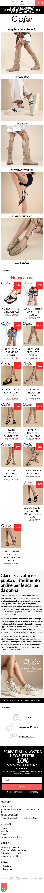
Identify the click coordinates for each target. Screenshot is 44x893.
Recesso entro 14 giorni (27, 727)
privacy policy (32, 792)
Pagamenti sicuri (26, 736)
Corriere (27, 717)
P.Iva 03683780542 (9, 815)
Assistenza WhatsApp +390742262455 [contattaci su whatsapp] (22, 700)
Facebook (7, 866)
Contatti (4, 828)
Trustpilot (5, 270)
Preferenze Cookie (31, 818)
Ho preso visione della (23, 792)
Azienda (4, 831)
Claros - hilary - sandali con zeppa (11, 392)
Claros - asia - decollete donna (32, 352)
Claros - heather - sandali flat (11, 433)
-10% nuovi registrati (22, 8)
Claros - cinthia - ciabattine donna (32, 311)
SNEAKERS (22, 123)
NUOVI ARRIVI (22, 77)
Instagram (7, 869)
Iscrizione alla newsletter (11, 837)
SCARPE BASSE (22, 262)
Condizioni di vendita (10, 856)
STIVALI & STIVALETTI (22, 170)
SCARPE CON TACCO (22, 216)
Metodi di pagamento (10, 847)
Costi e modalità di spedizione (14, 850)
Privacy (4, 834)
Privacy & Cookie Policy (11, 818)
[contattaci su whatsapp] (3, 889)
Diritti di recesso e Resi (11, 853)
